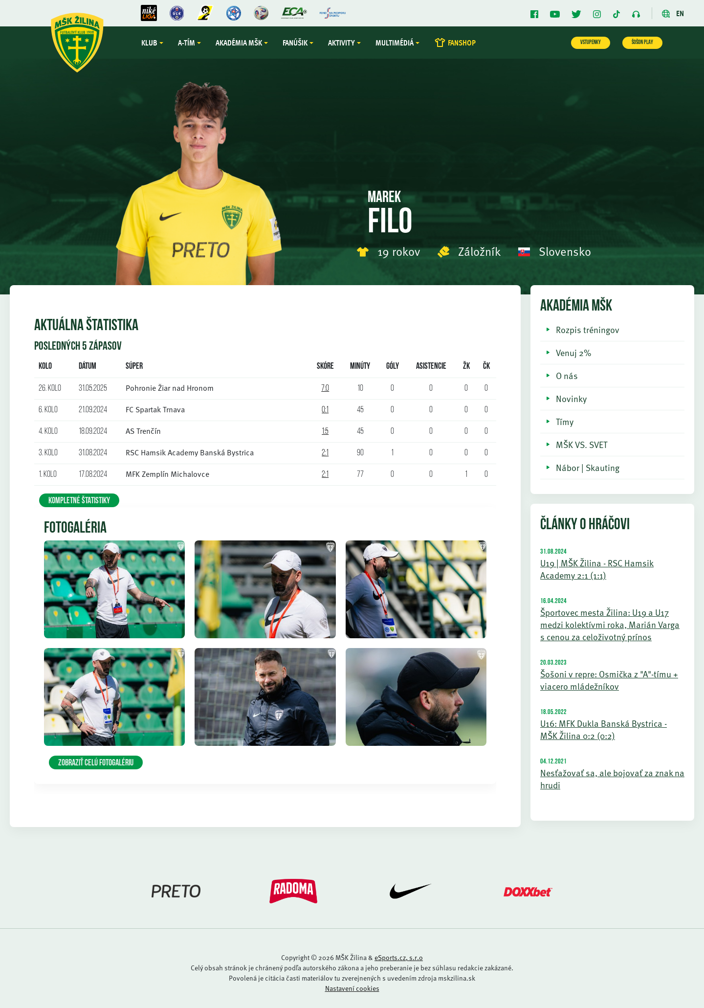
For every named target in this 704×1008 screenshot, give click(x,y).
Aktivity (341, 42)
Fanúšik (295, 42)
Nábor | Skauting (587, 467)
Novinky (571, 398)
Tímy (564, 421)
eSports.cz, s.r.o (398, 957)
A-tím (186, 42)
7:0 (325, 388)
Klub (149, 42)
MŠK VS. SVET (581, 444)
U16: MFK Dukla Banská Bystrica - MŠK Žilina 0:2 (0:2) (603, 729)
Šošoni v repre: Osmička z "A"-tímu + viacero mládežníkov (609, 680)
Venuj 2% (573, 352)
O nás (567, 375)
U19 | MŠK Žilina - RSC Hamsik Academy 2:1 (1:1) (597, 569)
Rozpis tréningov (587, 329)
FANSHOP (455, 42)
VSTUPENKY (590, 42)
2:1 (325, 453)
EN (673, 13)
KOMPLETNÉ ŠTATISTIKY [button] (79, 501)
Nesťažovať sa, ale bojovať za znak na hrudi (612, 778)
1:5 (325, 431)
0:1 (325, 410)
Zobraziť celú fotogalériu (95, 763)
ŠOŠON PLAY (642, 42)
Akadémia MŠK (239, 42)
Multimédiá (394, 42)
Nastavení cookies (352, 988)
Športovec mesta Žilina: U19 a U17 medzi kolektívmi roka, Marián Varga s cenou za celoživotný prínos (610, 624)
